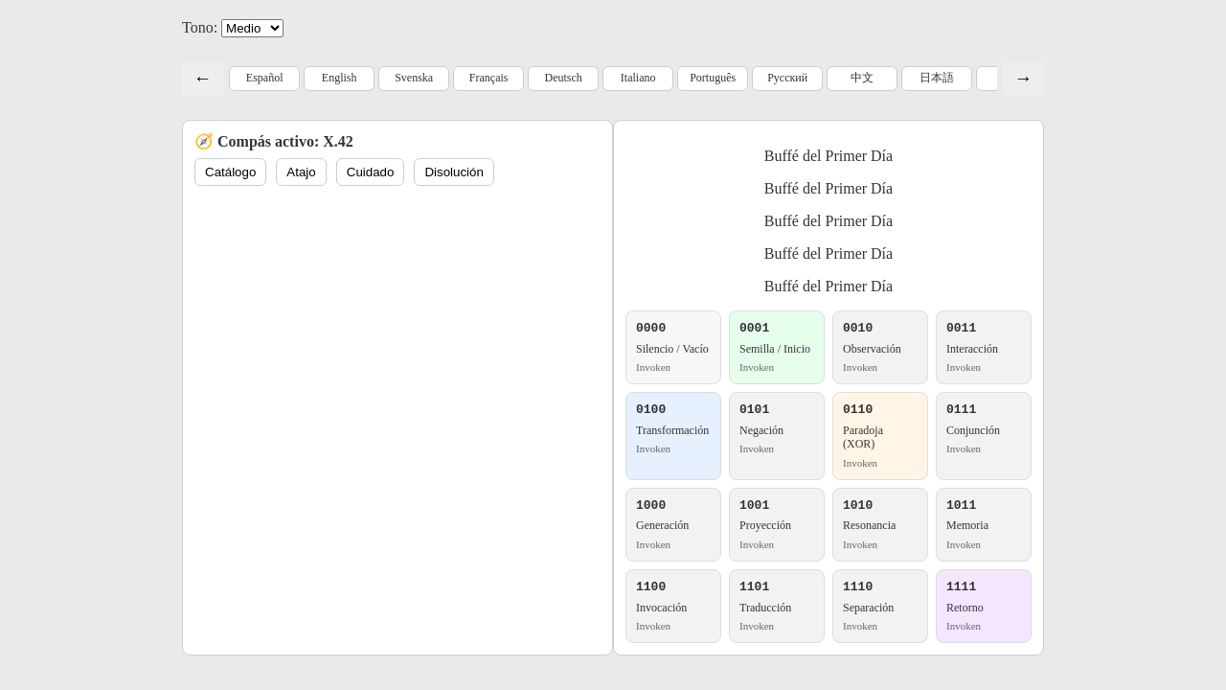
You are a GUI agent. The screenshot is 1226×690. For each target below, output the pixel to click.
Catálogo (230, 172)
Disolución (454, 172)
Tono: (199, 27)
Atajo (300, 172)
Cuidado (371, 172)
